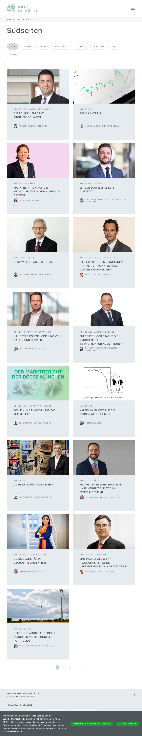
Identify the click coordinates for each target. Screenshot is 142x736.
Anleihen (80, 46)
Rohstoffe (99, 46)
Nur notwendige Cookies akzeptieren (92, 724)
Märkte (27, 46)
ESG (114, 46)
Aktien (43, 46)
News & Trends (14, 19)
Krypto (13, 55)
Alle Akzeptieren (127, 724)
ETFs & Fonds (61, 46)
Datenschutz (14, 731)
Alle (12, 46)
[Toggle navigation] (133, 8)
